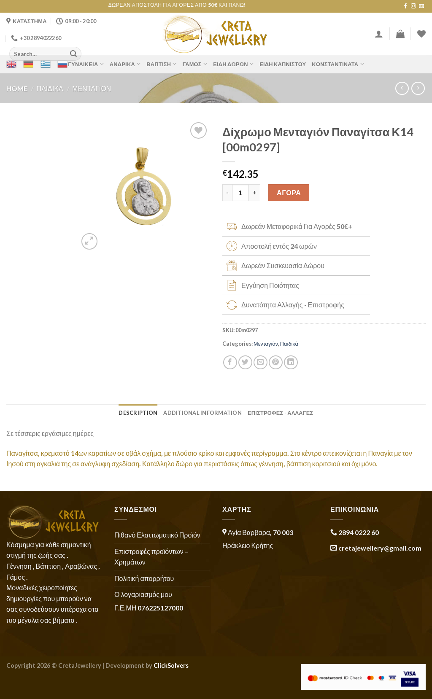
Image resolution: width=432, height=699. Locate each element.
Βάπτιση (161, 64)
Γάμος (195, 64)
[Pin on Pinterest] (276, 362)
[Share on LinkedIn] (291, 362)
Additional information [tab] (202, 412)
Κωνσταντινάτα (338, 64)
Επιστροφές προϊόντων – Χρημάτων (151, 556)
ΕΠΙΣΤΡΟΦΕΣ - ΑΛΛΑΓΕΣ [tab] (280, 412)
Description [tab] (138, 412)
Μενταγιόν (91, 88)
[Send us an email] (421, 6)
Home (16, 88)
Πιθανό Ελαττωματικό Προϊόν (157, 535)
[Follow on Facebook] (405, 6)
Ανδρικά (125, 64)
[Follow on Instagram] (413, 6)
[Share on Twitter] (245, 362)
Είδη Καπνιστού (282, 64)
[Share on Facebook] (230, 362)
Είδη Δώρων (233, 64)
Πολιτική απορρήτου (144, 578)
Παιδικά (50, 88)
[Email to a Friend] (260, 362)
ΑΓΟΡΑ (289, 192)
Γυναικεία (86, 64)
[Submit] (73, 54)
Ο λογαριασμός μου (143, 594)
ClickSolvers (171, 665)
